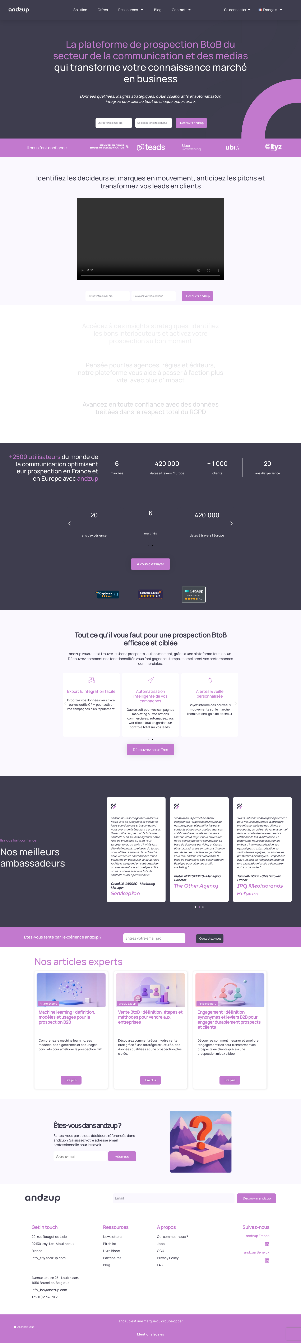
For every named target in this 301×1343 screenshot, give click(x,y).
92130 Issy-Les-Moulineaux (53, 1243)
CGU (160, 1251)
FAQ (160, 1265)
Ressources (131, 10)
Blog (157, 9)
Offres (103, 9)
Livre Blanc (111, 1251)
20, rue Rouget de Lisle (49, 1236)
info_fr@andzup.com (49, 1258)
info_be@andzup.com (49, 1290)
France (37, 1251)
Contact (181, 10)
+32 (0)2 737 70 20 (46, 1297)
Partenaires (112, 1258)
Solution (80, 9)
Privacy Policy (168, 1258)
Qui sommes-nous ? (172, 1236)
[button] (69, 523)
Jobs (161, 1243)
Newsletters (112, 1236)
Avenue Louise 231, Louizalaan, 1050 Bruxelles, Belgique (55, 1280)
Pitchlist (109, 1243)
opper (178, 1321)
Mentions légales (150, 1334)
